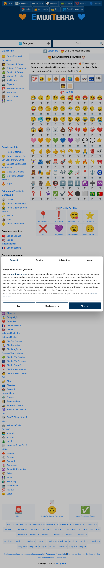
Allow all (85, 306)
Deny (19, 306)
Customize (52, 306)
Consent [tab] (14, 260)
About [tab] (90, 260)
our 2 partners (18, 274)
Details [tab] (39, 260)
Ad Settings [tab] (64, 260)
